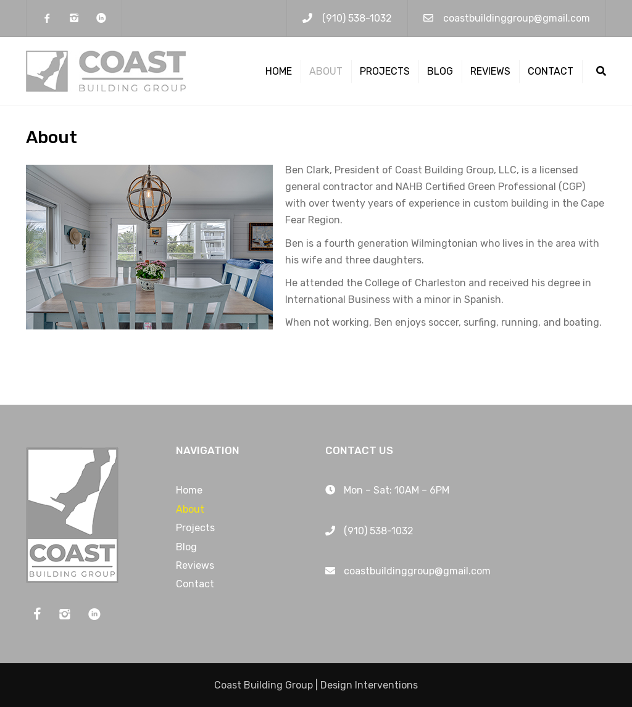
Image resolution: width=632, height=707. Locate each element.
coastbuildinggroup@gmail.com (516, 18)
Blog (440, 71)
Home (278, 71)
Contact (550, 71)
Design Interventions (369, 685)
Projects (385, 71)
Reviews (490, 71)
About (326, 71)
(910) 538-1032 (357, 18)
